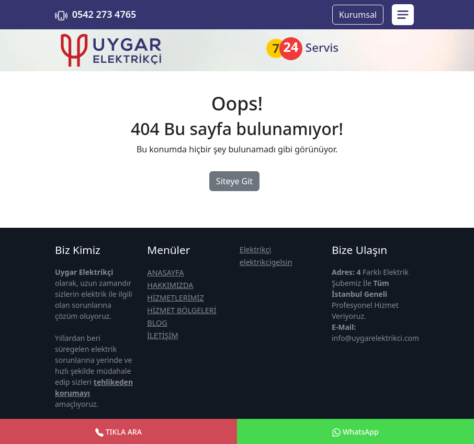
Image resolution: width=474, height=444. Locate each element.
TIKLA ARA (118, 432)
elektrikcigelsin (266, 262)
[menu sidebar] (403, 14)
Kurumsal (358, 14)
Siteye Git (234, 181)
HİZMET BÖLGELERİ (181, 310)
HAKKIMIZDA (170, 285)
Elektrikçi (256, 249)
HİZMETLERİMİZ (175, 298)
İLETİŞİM (162, 335)
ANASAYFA (165, 273)
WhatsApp (355, 432)
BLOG (157, 323)
